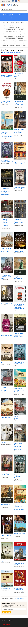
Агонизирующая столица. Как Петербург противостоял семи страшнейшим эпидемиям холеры (7, 191)
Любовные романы (19, 33)
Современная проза (9, 43)
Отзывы (14, 14)
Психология (20, 29)
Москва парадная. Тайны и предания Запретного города (18, 590)
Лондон (3, 362)
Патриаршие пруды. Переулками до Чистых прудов (6, 277)
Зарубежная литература (14, 27)
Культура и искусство (9, 33)
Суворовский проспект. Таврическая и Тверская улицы (19, 476)
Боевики (12, 22)
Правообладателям (7, 624)
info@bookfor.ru (13, 623)
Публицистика (5, 40)
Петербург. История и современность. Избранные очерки (19, 335)
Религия (12, 40)
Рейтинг (14, 18)
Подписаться (6, 612)
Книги (6, 14)
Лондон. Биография (6, 417)
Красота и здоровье (17, 31)
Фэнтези (12, 45)
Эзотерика (18, 45)
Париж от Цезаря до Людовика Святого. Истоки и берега (6, 250)
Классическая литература (10, 29)
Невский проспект (5, 588)
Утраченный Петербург (6, 303)
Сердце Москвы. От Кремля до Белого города (19, 75)
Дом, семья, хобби (19, 24)
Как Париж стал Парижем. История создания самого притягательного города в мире (18, 446)
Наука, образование (8, 36)
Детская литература (8, 24)
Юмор (23, 45)
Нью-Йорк (3, 442)
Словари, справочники (21, 40)
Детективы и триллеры (20, 22)
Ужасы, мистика (19, 43)
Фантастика (5, 45)
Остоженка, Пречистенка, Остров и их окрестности (6, 389)
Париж (2, 561)
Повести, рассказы (19, 36)
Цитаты (22, 14)
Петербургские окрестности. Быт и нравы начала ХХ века (19, 278)
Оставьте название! (19, 598)
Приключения (20, 38)
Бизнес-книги (5, 22)
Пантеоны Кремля (18, 251)
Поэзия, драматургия (10, 38)
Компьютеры (9, 31)
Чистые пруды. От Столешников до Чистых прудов (5, 474)
